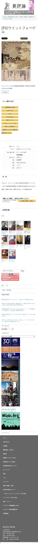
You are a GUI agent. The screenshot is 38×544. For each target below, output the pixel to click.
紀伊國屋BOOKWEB (10, 107)
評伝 (18, 146)
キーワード (5, 433)
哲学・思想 (19, 17)
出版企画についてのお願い (9, 461)
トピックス (5, 481)
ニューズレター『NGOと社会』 (10, 497)
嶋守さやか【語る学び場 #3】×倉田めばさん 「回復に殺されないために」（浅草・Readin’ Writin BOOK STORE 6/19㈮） (19, 304)
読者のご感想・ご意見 (27, 201)
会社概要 (5, 445)
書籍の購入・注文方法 (8, 449)
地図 (4, 473)
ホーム (4, 437)
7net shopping (9, 116)
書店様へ (5, 453)
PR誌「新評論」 (7, 290)
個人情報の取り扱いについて (9, 465)
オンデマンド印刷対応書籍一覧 (10, 509)
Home (4, 17)
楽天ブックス (10, 120)
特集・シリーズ (6, 501)
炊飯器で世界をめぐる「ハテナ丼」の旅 (18, 315)
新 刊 (5, 285)
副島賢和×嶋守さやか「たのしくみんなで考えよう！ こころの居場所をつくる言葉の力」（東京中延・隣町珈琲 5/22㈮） (18, 309)
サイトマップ (6, 469)
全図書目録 (11, 17)
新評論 (19, 6)
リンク (4, 477)
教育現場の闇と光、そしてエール (17, 299)
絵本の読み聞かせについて (9, 489)
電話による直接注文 (10, 126)
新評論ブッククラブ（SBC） (10, 457)
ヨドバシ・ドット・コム (10, 123)
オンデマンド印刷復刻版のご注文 (11, 505)
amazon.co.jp (10, 110)
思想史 (26, 17)
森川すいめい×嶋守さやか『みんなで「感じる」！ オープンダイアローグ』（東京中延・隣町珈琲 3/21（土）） (18, 320)
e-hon (9, 113)
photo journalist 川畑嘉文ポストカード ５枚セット (10, 385)
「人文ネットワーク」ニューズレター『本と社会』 (15, 493)
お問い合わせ (6, 441)
